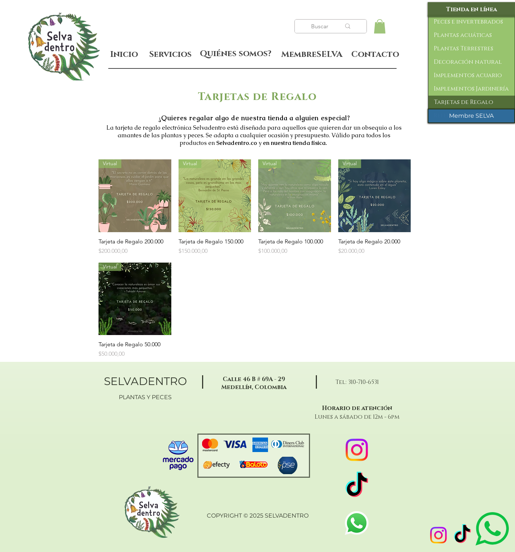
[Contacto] (375, 55)
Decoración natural (468, 62)
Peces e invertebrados (468, 22)
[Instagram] (438, 535)
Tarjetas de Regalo (463, 102)
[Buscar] (320, 26)
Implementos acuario (468, 75)
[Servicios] (170, 54)
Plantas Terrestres (463, 49)
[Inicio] (124, 55)
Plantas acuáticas (463, 35)
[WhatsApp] (357, 523)
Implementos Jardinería (471, 89)
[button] (380, 26)
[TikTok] (462, 535)
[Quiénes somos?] (235, 54)
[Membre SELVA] (471, 116)
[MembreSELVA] (311, 55)
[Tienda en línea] (471, 9)
